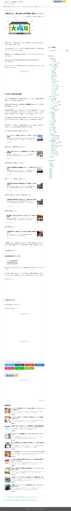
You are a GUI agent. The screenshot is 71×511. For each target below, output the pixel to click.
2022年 (50, 170)
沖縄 (52, 115)
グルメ (50, 108)
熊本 (52, 117)
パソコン (51, 122)
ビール (52, 61)
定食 (52, 77)
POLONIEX (53, 153)
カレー (52, 79)
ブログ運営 (51, 127)
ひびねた (42, 400)
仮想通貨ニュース (55, 142)
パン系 (52, 91)
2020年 (50, 172)
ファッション (52, 132)
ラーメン (19, 6)
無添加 (8, 6)
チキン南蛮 (53, 65)
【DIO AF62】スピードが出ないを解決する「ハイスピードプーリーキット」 (21, 497)
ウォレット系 (54, 154)
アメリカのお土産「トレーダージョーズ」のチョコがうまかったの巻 (27, 451)
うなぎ (52, 82)
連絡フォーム (37, 6)
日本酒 (5, 6)
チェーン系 (53, 88)
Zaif (52, 148)
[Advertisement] (25, 80)
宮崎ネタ (51, 96)
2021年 (50, 171)
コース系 (53, 93)
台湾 (52, 113)
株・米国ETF (54, 135)
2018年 (50, 175)
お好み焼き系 (54, 81)
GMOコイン (53, 151)
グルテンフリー (14, 6)
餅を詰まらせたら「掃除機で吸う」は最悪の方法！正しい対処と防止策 (20, 500)
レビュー (51, 129)
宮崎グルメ (51, 64)
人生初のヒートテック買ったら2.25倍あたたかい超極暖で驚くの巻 (27, 477)
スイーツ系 (53, 89)
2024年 (50, 163)
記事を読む (13, 414)
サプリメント (54, 102)
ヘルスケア (51, 98)
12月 (51, 164)
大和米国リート (54, 139)
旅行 (50, 112)
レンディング (54, 143)
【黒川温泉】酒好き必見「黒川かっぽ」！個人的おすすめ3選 (21, 199)
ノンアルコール (54, 62)
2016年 (50, 177)
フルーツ (53, 106)
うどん (23, 6)
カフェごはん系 (54, 94)
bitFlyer (52, 150)
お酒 (50, 58)
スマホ (50, 124)
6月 (51, 166)
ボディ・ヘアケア (55, 104)
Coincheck (53, 147)
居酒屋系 (53, 76)
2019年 (50, 173)
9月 (51, 165)
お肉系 (52, 72)
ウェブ (50, 125)
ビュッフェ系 (54, 84)
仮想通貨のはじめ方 (55, 145)
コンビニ (53, 111)
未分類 (50, 156)
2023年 (50, 168)
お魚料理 (53, 74)
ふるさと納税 (54, 109)
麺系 (52, 71)
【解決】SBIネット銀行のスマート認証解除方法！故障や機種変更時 (27, 426)
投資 (50, 134)
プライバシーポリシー (30, 6)
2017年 (50, 176)
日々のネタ (41, 16)
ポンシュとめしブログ (14, 2)
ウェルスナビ (54, 137)
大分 (52, 119)
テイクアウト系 (54, 86)
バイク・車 (51, 131)
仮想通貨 (51, 140)
